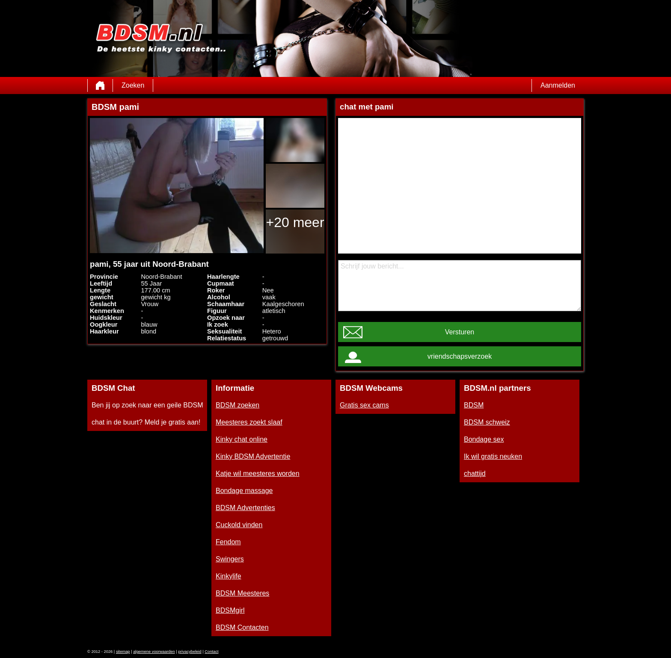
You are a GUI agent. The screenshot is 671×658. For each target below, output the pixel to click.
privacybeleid (189, 651)
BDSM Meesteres (242, 593)
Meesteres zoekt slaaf (249, 422)
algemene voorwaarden (154, 651)
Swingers (230, 559)
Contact (211, 651)
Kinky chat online (241, 439)
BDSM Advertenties (245, 507)
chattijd (475, 473)
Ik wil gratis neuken (493, 456)
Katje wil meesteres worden (258, 473)
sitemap (123, 651)
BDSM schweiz (487, 422)
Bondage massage (244, 490)
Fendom (228, 542)
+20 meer (295, 222)
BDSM (474, 405)
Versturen (459, 332)
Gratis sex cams (364, 405)
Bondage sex (484, 439)
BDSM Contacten (242, 627)
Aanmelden (557, 85)
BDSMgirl (230, 610)
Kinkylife (228, 576)
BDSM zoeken (237, 405)
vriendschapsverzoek (460, 356)
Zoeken (133, 85)
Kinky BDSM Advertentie (253, 456)
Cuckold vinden (239, 524)
